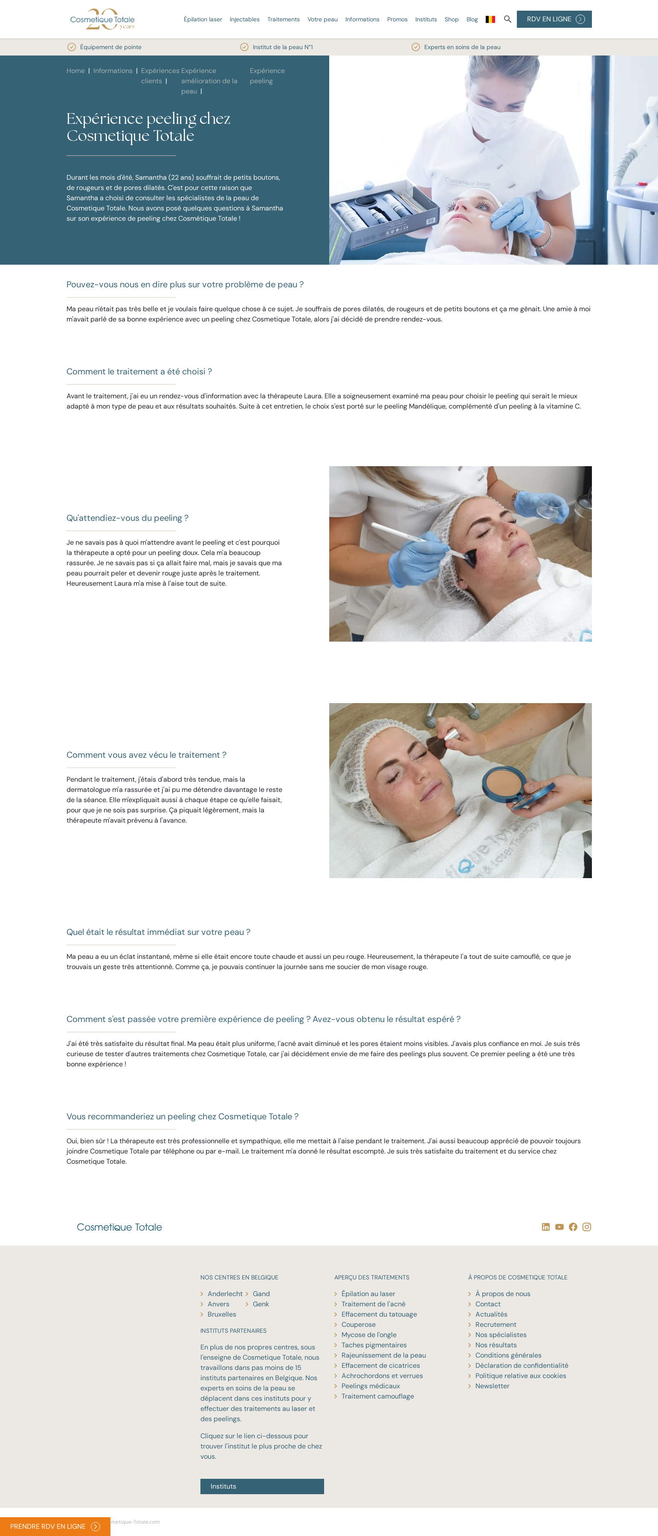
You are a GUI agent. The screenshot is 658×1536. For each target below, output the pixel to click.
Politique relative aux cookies (520, 1375)
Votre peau (322, 19)
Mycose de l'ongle (369, 1334)
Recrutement (495, 1324)
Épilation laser (203, 19)
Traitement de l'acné (374, 1303)
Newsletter (492, 1385)
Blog (472, 19)
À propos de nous (502, 1293)
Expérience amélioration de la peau (209, 81)
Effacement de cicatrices (381, 1365)
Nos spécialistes (501, 1334)
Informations (362, 19)
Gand (261, 1293)
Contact (488, 1303)
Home (76, 70)
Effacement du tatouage (379, 1314)
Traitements (283, 19)
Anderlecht (225, 1293)
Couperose (359, 1324)
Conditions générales (508, 1355)
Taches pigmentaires (374, 1344)
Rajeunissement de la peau (384, 1355)
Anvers (218, 1303)
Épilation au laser (368, 1293)
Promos (397, 19)
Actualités (491, 1314)
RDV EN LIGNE (556, 19)
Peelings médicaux (371, 1385)
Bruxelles (222, 1314)
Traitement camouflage (378, 1396)
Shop (452, 19)
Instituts (426, 19)
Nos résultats (496, 1344)
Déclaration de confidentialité (521, 1365)
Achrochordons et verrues (382, 1375)
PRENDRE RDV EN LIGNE (55, 1526)
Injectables (245, 19)
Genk (261, 1303)
